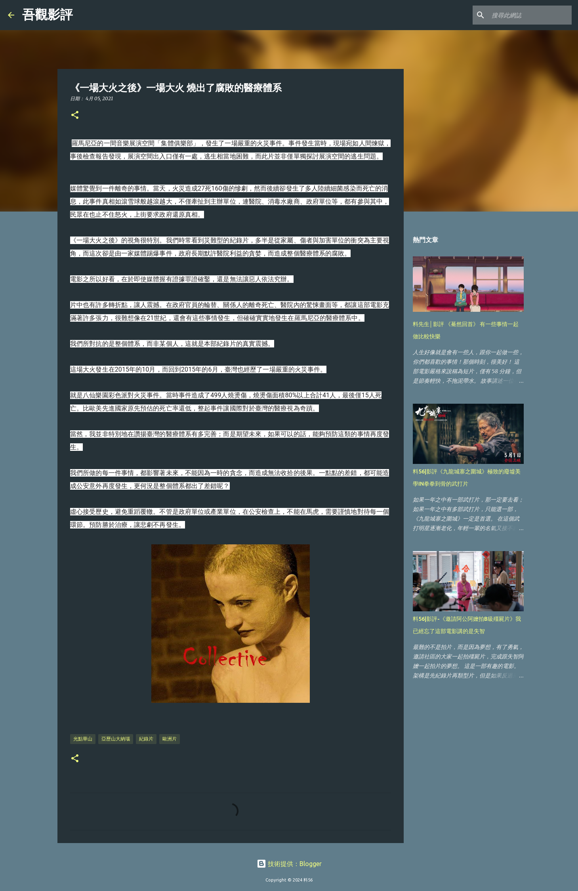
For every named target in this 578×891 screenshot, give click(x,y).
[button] (75, 115)
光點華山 (82, 738)
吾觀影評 (47, 15)
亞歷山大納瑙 (115, 738)
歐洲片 (169, 738)
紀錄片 (146, 738)
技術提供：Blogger (289, 863)
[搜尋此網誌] (530, 15)
